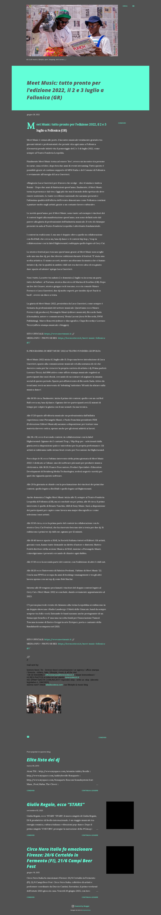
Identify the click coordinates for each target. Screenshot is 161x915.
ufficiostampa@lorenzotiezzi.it (59, 675)
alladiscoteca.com (54, 685)
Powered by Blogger (80, 906)
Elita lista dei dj (43, 760)
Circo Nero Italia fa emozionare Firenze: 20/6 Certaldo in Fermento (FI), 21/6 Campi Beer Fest (59, 857)
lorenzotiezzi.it (72, 677)
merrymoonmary (86, 910)
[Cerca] (125, 6)
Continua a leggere (90, 790)
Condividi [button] (122, 123)
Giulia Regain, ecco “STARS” (55, 804)
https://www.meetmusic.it (57, 333)
